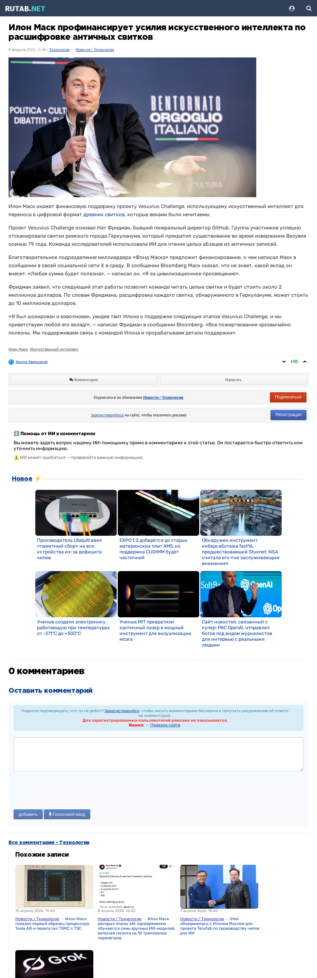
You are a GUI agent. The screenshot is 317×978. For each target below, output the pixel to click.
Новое (22, 479)
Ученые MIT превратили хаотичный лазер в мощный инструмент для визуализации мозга (155, 630)
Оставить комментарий (50, 691)
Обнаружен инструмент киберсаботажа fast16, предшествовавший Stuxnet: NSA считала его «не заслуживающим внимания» (241, 551)
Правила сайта (165, 725)
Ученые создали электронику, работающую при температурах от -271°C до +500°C (73, 627)
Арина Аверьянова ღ (35, 362)
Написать (233, 379)
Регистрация (288, 414)
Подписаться (288, 396)
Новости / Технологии (95, 49)
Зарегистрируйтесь (107, 415)
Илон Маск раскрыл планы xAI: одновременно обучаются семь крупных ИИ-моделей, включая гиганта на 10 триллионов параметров (136, 928)
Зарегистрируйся (122, 710)
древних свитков (104, 214)
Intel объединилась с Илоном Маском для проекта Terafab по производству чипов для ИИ (220, 926)
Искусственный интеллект (54, 349)
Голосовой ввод (67, 814)
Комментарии (83, 379)
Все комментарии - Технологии (48, 843)
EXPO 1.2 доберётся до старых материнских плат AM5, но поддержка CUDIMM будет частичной (153, 549)
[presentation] (65, 791)
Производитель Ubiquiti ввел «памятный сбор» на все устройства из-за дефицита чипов (69, 549)
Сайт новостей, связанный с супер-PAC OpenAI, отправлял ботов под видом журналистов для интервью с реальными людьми (237, 633)
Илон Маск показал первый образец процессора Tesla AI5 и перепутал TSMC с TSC (52, 923)
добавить (28, 814)
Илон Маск (18, 349)
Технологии (59, 49)
